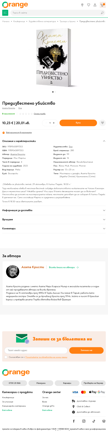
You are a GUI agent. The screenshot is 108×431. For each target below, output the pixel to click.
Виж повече (7, 410)
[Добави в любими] (102, 123)
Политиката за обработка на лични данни (46, 357)
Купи (78, 122)
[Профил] (94, 4)
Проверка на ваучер (93, 383)
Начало (5, 21)
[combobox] (54, 13)
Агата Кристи (8, 108)
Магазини (40, 383)
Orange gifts (48, 406)
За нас (45, 397)
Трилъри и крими (67, 21)
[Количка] (103, 5)
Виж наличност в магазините (17, 132)
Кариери (67, 383)
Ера (20, 108)
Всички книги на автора (64, 267)
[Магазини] (82, 4)
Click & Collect (81, 406)
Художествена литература (42, 21)
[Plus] (53, 123)
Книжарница (19, 21)
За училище (7, 401)
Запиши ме (86, 350)
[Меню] (5, 13)
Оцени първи (39, 113)
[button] (52, 91)
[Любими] (88, 4)
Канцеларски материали (14, 406)
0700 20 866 (14, 383)
